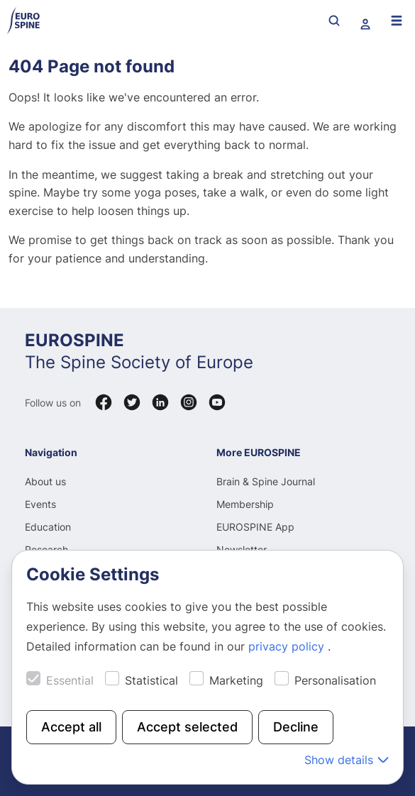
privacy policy (288, 646)
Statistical (151, 680)
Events (40, 504)
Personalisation (335, 680)
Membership (245, 504)
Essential (70, 680)
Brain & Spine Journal (265, 481)
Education (48, 527)
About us (45, 481)
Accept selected (187, 726)
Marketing (236, 680)
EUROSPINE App (255, 527)
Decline (296, 726)
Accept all (71, 726)
